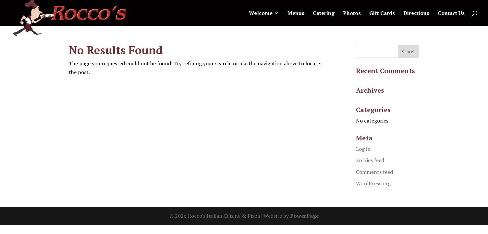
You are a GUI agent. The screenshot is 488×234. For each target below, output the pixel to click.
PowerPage (304, 215)
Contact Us (451, 14)
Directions (416, 14)
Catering (324, 14)
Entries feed (370, 160)
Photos (352, 14)
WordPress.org (373, 183)
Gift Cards (382, 14)
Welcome (261, 14)
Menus (295, 14)
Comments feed (374, 172)
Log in (363, 148)
